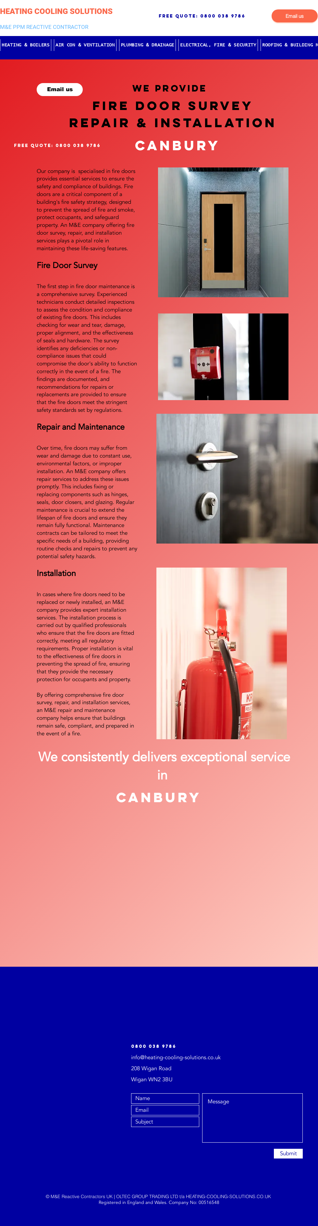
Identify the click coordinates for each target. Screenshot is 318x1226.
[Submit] (288, 1154)
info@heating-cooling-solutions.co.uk (176, 1057)
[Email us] (295, 15)
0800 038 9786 (222, 16)
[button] (25, 45)
